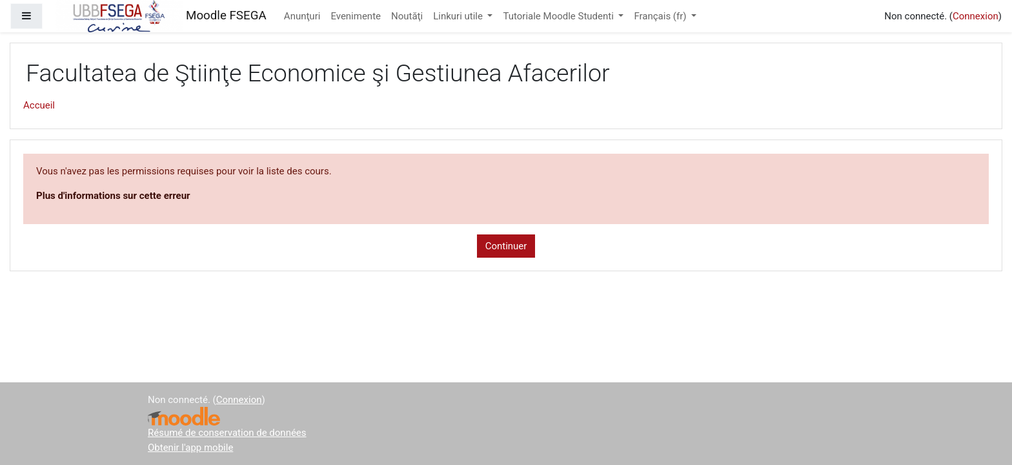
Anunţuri (302, 16)
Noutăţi (407, 16)
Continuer (506, 246)
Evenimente (355, 16)
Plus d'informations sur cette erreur (113, 196)
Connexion (975, 16)
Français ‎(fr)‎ (661, 16)
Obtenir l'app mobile (190, 447)
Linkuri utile (459, 16)
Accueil (39, 105)
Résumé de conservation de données (227, 433)
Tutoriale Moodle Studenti (559, 16)
